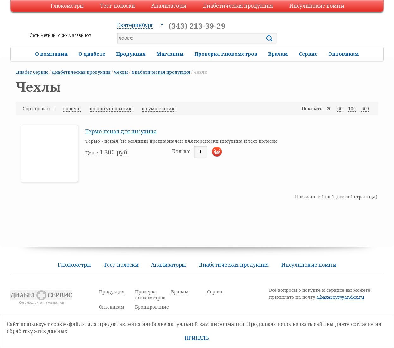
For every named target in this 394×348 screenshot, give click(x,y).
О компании (51, 54)
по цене (72, 108)
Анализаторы (168, 5)
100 (352, 108)
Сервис (308, 54)
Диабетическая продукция (238, 5)
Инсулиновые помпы (316, 5)
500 (365, 108)
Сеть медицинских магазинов (60, 35)
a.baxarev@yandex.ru (340, 297)
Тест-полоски (117, 5)
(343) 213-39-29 (197, 26)
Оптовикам (343, 54)
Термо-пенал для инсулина (121, 131)
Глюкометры (67, 5)
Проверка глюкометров (225, 54)
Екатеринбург (135, 24)
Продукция (131, 54)
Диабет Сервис (32, 72)
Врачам (278, 54)
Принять (197, 337)
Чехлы (121, 72)
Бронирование (152, 307)
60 (339, 108)
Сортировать (38, 108)
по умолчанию (158, 108)
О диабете (91, 54)
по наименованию (111, 108)
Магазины (170, 54)
